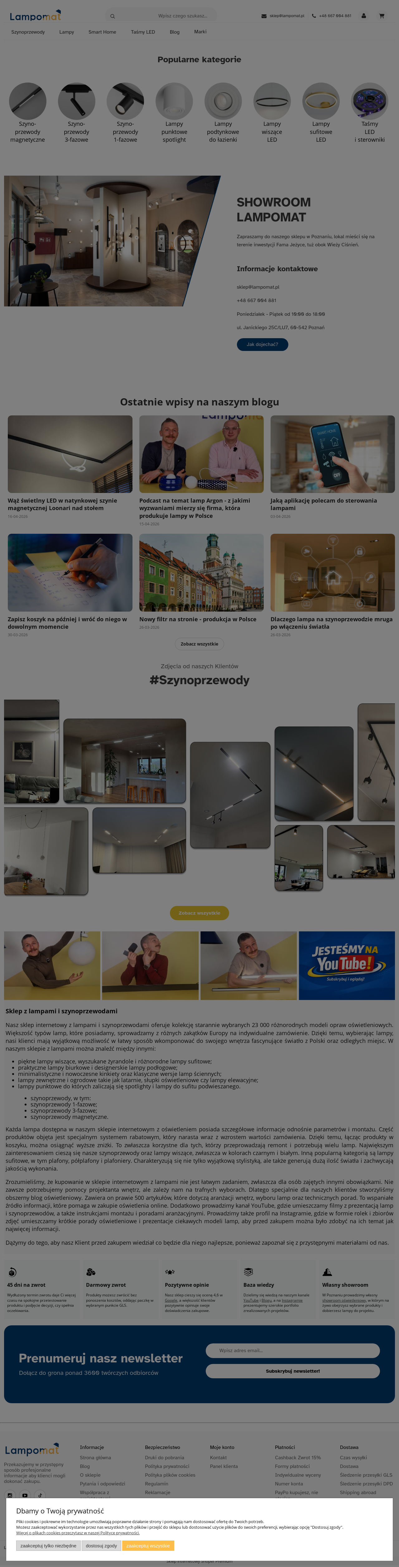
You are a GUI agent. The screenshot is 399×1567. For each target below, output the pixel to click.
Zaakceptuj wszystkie (148, 1545)
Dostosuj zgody (101, 1545)
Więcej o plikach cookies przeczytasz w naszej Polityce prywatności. (78, 1533)
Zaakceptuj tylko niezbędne (48, 1545)
